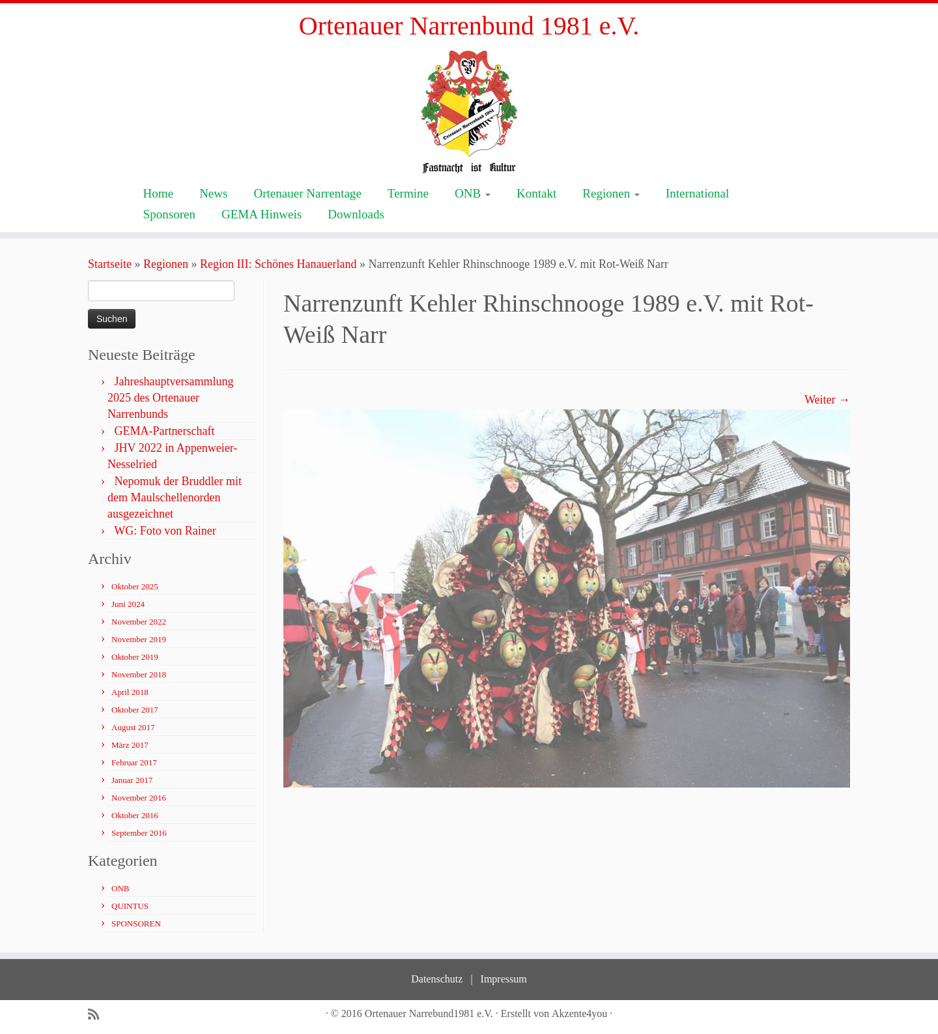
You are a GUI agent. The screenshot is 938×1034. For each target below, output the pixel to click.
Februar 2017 (134, 762)
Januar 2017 (131, 780)
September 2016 (139, 833)
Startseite (110, 264)
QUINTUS (130, 906)
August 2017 (133, 727)
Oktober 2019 (134, 657)
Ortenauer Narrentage (307, 193)
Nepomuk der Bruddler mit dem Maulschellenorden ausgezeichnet (174, 497)
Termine (408, 193)
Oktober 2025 (134, 586)
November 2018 (138, 674)
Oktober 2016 (134, 815)
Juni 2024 (128, 604)
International (697, 193)
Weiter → (827, 399)
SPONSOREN (136, 923)
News (213, 193)
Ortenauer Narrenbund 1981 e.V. (469, 25)
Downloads (356, 214)
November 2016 (138, 798)
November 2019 (138, 639)
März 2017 (130, 745)
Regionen (611, 193)
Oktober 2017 (134, 710)
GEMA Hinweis (261, 214)
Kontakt (536, 193)
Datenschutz (436, 978)
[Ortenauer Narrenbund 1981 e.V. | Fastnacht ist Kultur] (469, 111)
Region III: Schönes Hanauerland (278, 264)
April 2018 (130, 692)
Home (158, 193)
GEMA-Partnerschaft (165, 430)
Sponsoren (169, 214)
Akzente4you (579, 1013)
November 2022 (138, 622)
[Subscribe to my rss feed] (97, 1015)
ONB (472, 193)
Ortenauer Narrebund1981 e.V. (429, 1013)
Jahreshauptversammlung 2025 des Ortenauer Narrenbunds (170, 398)
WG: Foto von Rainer (165, 530)
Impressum (504, 978)
